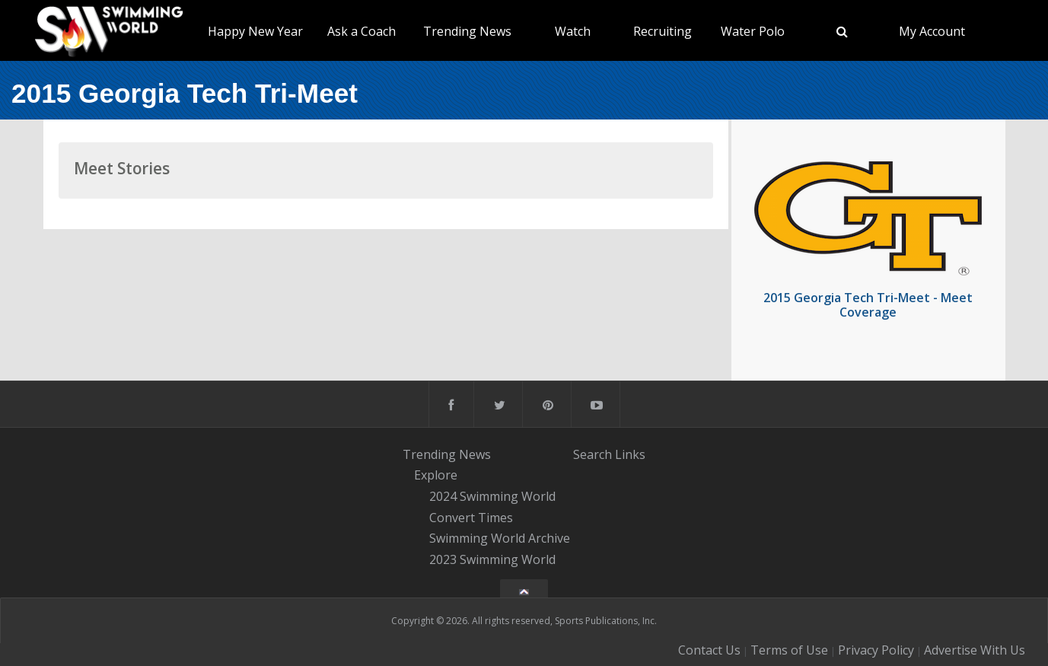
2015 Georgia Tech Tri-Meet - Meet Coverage (868, 304)
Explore (435, 475)
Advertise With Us (974, 650)
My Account (932, 31)
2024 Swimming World (492, 496)
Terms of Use (789, 650)
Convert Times (471, 517)
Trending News (467, 31)
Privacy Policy (876, 650)
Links (630, 454)
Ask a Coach (361, 31)
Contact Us (709, 650)
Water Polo (753, 31)
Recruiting (662, 31)
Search (592, 454)
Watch (573, 31)
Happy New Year (255, 31)
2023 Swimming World (492, 559)
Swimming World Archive (499, 539)
